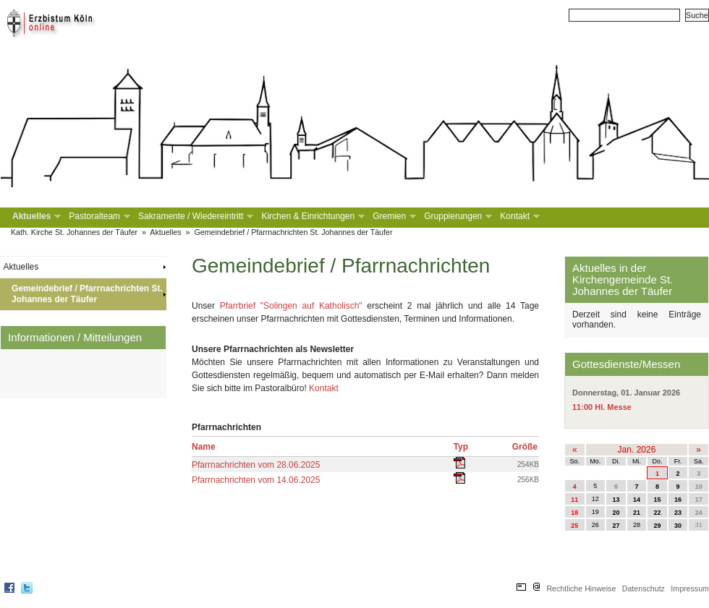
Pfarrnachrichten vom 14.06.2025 (256, 480)
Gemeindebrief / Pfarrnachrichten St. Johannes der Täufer (293, 232)
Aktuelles (35, 216)
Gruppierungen (457, 216)
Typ (461, 447)
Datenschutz (643, 588)
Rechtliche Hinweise (581, 588)
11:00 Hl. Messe (602, 407)
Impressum (690, 588)
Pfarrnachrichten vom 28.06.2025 (256, 465)
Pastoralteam (98, 216)
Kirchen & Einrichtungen (311, 216)
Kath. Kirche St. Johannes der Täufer (74, 232)
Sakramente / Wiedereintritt (194, 216)
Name (204, 447)
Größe (525, 447)
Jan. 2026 (637, 450)
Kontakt (518, 216)
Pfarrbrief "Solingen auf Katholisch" (291, 306)
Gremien (393, 216)
